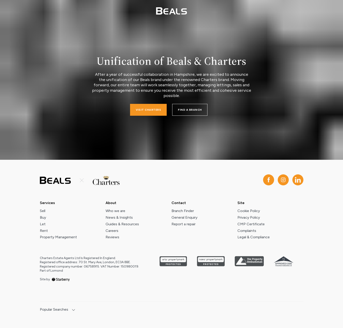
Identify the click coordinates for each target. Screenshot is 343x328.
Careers (112, 230)
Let (43, 224)
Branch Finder (183, 211)
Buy (43, 217)
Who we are (115, 211)
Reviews (112, 237)
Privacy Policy (248, 217)
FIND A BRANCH (190, 109)
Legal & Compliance (253, 237)
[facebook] (268, 180)
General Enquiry (184, 217)
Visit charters (148, 109)
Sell (42, 211)
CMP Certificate (251, 224)
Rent (44, 230)
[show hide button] (73, 310)
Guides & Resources (122, 224)
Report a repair (184, 224)
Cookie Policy (248, 211)
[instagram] (283, 180)
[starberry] (61, 279)
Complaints (246, 230)
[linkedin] (297, 180)
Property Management (58, 237)
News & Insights (119, 217)
